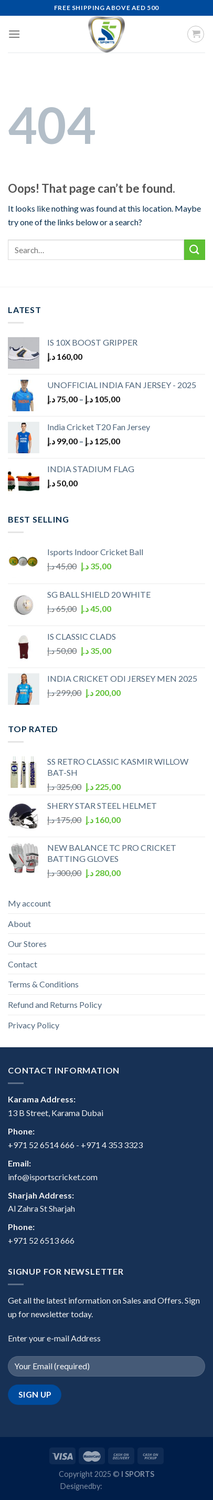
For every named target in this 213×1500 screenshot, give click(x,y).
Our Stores (27, 944)
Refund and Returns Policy (55, 1004)
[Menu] (14, 34)
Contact (22, 964)
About (19, 924)
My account (29, 903)
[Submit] (194, 249)
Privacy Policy (33, 1025)
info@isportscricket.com (53, 1177)
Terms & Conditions (43, 984)
